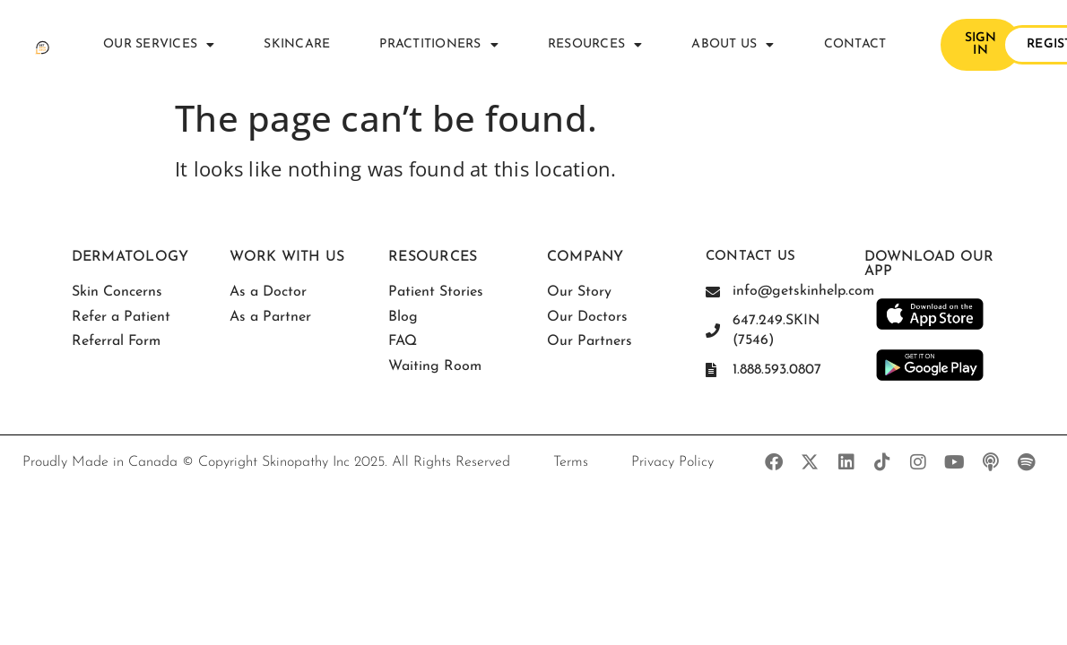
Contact (855, 44)
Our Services (158, 45)
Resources (595, 45)
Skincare (297, 44)
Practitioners (439, 45)
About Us (732, 45)
